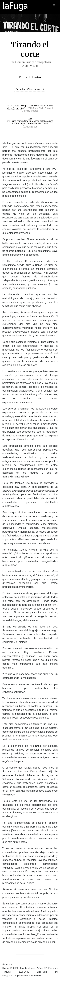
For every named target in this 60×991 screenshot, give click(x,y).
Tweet (30, 118)
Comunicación (34, 123)
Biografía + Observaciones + (30, 89)
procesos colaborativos (41, 121)
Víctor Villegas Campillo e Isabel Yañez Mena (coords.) (30, 106)
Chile (45, 123)
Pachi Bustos (32, 77)
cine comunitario (20, 121)
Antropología (18, 123)
